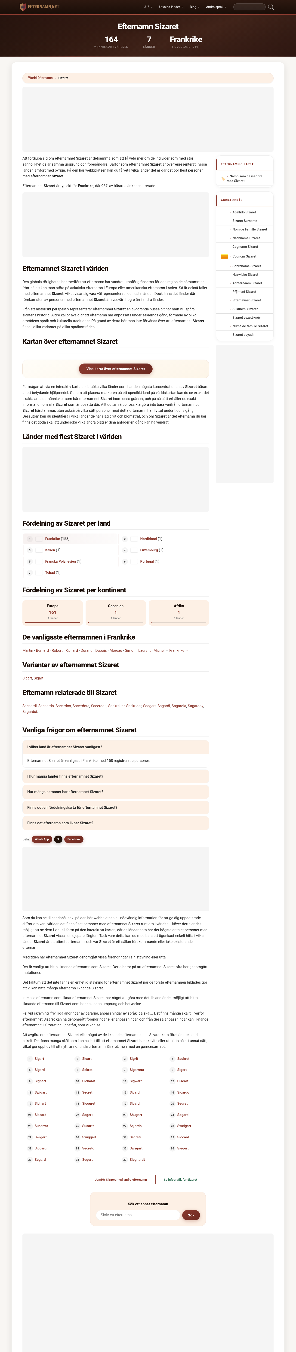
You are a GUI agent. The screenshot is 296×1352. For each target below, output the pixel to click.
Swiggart (89, 1137)
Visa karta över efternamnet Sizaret (115, 369)
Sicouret (88, 1103)
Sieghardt (137, 1160)
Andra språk (214, 7)
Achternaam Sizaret (247, 283)
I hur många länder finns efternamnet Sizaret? (65, 776)
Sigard (40, 1070)
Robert (57, 650)
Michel (159, 650)
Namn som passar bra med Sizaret (244, 179)
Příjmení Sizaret (244, 292)
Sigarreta (137, 1070)
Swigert (41, 1137)
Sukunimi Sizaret (245, 309)
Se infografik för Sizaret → (182, 1179)
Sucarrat (41, 1126)
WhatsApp (42, 839)
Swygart (136, 1148)
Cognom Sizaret (244, 256)
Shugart (136, 1115)
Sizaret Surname (244, 221)
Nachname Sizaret (246, 238)
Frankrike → (179, 650)
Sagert (87, 1115)
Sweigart (184, 1126)
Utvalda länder (169, 7)
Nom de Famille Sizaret (249, 229)
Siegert (182, 1148)
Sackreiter (116, 706)
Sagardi (163, 706)
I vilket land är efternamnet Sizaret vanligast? (64, 747)
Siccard (183, 1137)
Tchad (50, 572)
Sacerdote (81, 706)
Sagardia (179, 706)
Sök (191, 1215)
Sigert (182, 1070)
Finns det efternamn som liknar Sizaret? (60, 823)
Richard (71, 650)
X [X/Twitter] (58, 839)
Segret (182, 1103)
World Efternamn (40, 78)
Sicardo (183, 1092)
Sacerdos (63, 706)
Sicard (135, 1092)
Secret (87, 1092)
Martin (27, 650)
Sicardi (135, 1103)
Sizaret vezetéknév (246, 318)
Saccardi (29, 706)
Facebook (74, 839)
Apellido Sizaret (244, 212)
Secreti (135, 1137)
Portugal (147, 561)
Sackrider (134, 706)
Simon (130, 650)
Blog (193, 7)
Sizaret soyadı (242, 335)
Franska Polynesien (60, 561)
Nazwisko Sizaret (245, 275)
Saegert (149, 706)
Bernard (42, 650)
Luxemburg (149, 550)
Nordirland (148, 539)
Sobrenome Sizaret (246, 266)
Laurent (144, 650)
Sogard (182, 1115)
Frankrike (52, 539)
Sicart (27, 678)
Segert (87, 1160)
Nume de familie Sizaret (250, 326)
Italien (50, 550)
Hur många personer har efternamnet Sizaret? (65, 792)
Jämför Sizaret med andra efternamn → (123, 1179)
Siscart (182, 1081)
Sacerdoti (99, 706)
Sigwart (136, 1081)
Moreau (116, 650)
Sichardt (88, 1081)
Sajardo (136, 1126)
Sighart (40, 1081)
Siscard (40, 1115)
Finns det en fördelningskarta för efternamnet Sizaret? (72, 807)
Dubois (101, 650)
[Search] (249, 6)
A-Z (146, 7)
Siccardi (41, 1148)
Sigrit (134, 1058)
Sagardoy (195, 706)
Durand (86, 650)
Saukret (183, 1058)
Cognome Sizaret (245, 247)
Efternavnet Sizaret (246, 300)
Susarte (88, 1126)
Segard (40, 1160)
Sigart (38, 678)
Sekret (87, 1070)
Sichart (40, 1103)
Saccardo (46, 706)
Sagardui (29, 711)
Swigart (41, 1092)
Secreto (88, 1148)
